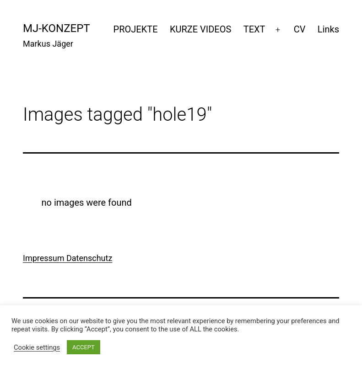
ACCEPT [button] (83, 347)
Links (328, 29)
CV (300, 29)
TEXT (254, 29)
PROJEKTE (135, 29)
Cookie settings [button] (37, 347)
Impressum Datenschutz (67, 258)
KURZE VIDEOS (200, 29)
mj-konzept (56, 28)
